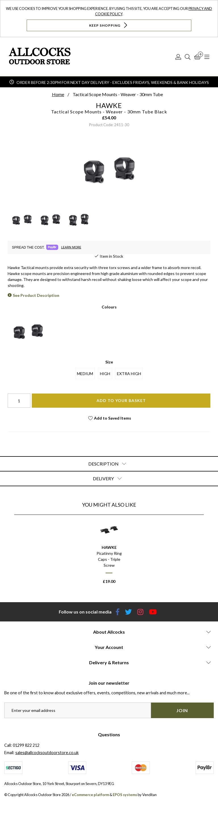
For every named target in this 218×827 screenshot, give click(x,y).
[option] (109, 554)
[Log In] (178, 56)
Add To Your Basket (121, 400)
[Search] (187, 56)
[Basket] (197, 56)
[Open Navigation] (206, 56)
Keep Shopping (109, 25)
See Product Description (36, 295)
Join (182, 710)
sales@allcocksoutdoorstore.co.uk (47, 752)
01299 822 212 (26, 745)
